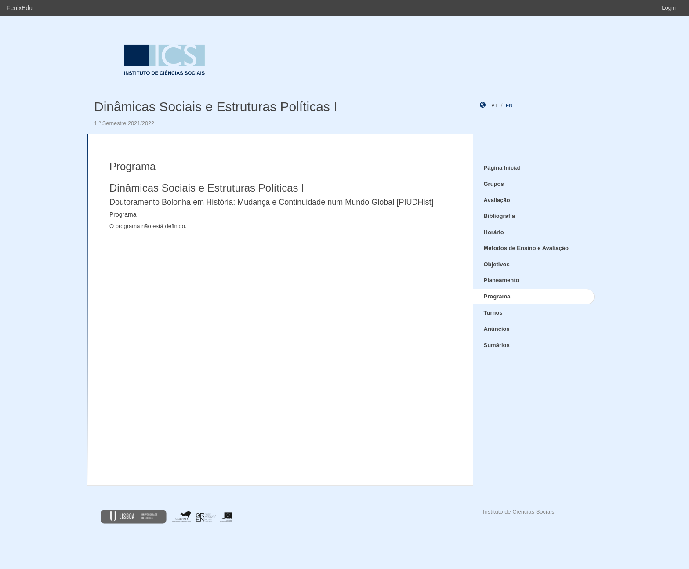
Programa (497, 296)
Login (669, 7)
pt (494, 105)
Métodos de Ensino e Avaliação (526, 248)
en (509, 105)
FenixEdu (20, 7)
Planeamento (501, 280)
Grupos (494, 184)
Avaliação (497, 200)
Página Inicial (502, 167)
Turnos (493, 312)
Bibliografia (499, 216)
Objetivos (497, 264)
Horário (494, 232)
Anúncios (497, 329)
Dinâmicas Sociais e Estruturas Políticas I (215, 106)
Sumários (497, 345)
